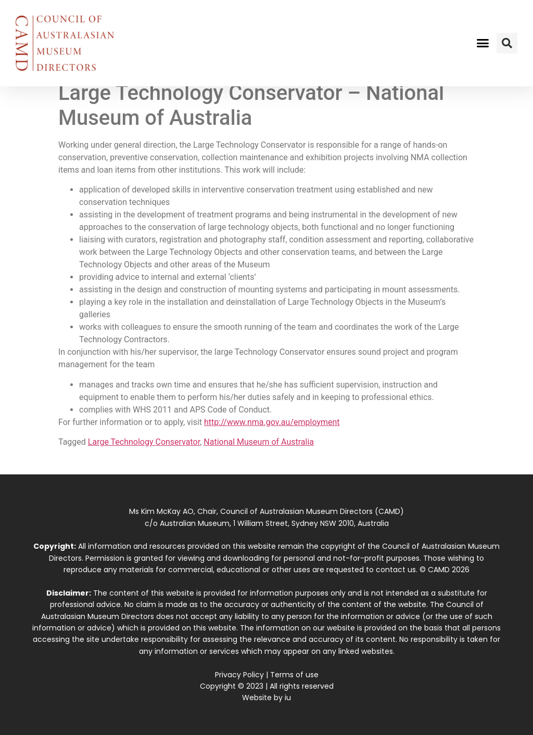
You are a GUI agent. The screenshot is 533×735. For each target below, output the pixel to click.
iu (288, 697)
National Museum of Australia (259, 442)
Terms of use (294, 674)
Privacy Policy (239, 674)
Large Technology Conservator (144, 442)
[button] (482, 43)
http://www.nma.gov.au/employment (272, 422)
